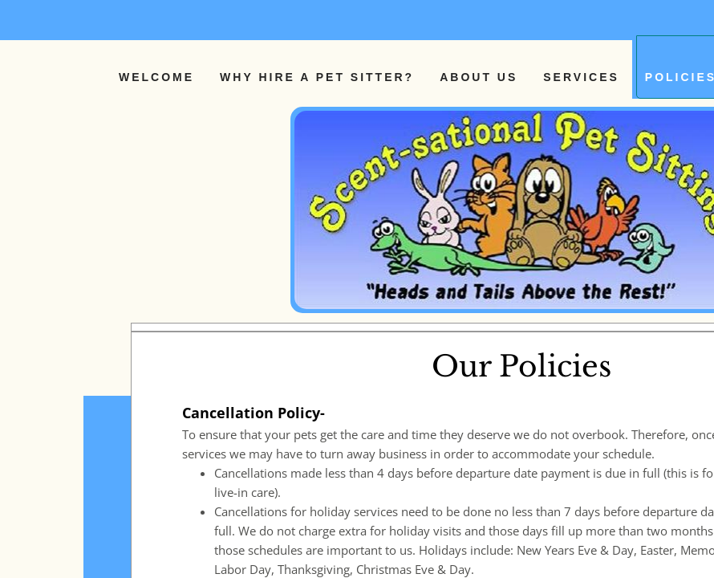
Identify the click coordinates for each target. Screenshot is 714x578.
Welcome (156, 77)
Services (581, 77)
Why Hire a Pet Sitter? (317, 77)
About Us (478, 77)
